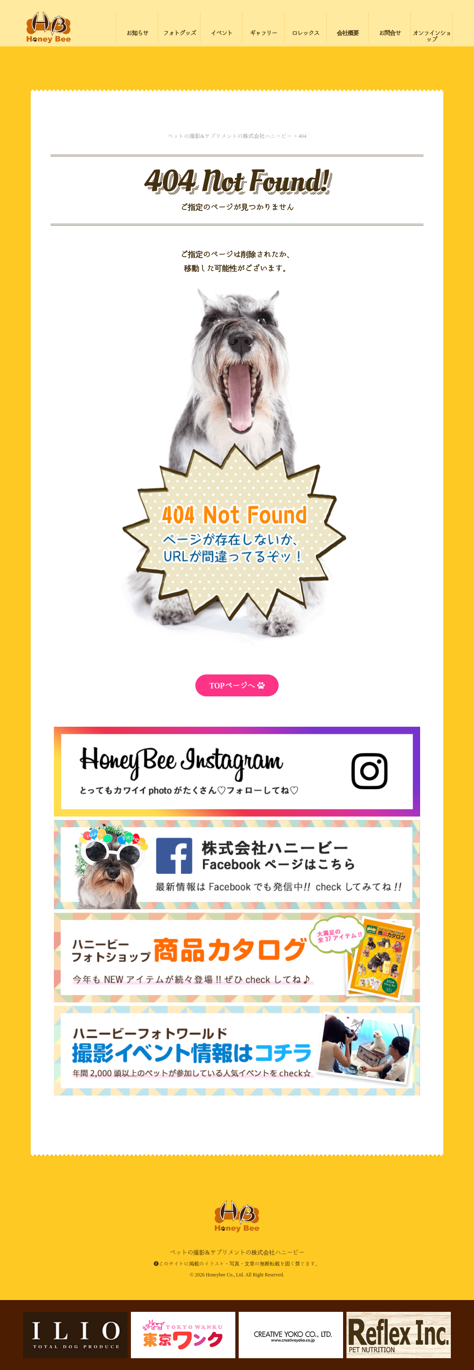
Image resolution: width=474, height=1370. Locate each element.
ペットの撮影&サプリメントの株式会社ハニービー (48, 27)
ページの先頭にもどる (419, 1309)
